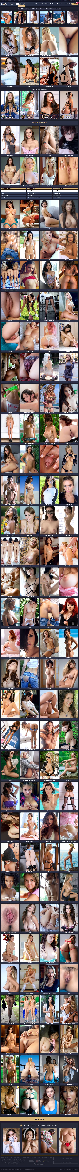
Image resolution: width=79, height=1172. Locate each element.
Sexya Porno (31, 190)
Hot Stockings (48, 8)
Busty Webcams (74, 0)
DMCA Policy (63, 1169)
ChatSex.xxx (5, 197)
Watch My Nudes (6, 188)
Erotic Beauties (58, 190)
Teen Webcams (64, 0)
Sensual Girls (57, 197)
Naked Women (32, 193)
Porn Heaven (57, 193)
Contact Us (65, 1162)
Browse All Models (39, 122)
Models (59, 3)
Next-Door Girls (33, 8)
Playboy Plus (57, 8)
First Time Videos (22, 8)
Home (35, 3)
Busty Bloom (21, 0)
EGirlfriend (13, 4)
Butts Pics (30, 195)
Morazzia (4, 190)
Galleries (44, 3)
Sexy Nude (5, 195)
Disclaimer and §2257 (72, 1169)
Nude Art (41, 8)
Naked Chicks (57, 195)
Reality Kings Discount (34, 197)
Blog (52, 3)
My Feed (74, 3)
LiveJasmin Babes (12, 0)
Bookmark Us (66, 1158)
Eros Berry (5, 193)
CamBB (67, 3)
